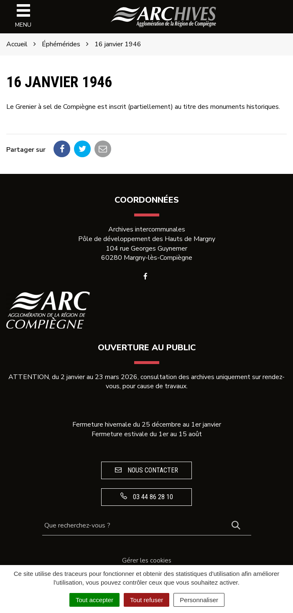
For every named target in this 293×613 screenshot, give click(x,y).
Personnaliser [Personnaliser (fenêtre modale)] (199, 599)
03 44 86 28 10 (146, 496)
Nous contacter (146, 470)
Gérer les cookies (146, 560)
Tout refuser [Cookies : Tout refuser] (146, 599)
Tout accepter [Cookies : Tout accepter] (94, 599)
